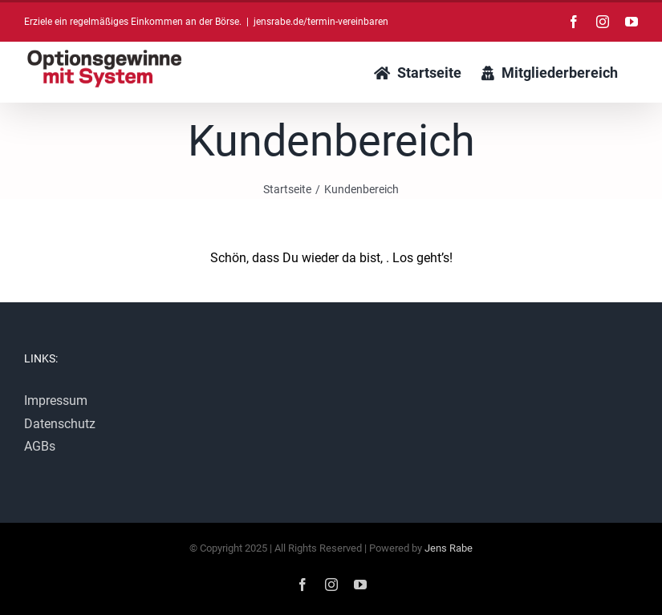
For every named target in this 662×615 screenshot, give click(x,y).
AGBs (39, 446)
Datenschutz (59, 423)
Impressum (55, 400)
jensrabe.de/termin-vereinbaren (321, 21)
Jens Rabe (448, 548)
